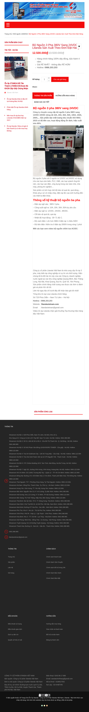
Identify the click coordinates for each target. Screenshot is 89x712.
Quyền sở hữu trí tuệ (15, 640)
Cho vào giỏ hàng (60, 79)
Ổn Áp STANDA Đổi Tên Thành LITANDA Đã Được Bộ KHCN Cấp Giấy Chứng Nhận (16, 86)
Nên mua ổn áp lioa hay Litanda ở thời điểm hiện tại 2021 (16, 118)
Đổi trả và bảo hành (52, 634)
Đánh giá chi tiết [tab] (41, 102)
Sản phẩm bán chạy (13, 42)
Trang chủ (8, 34)
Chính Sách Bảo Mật (53, 578)
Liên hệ (10, 567)
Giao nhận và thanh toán (54, 629)
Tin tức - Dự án (11, 50)
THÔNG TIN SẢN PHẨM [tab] (43, 96)
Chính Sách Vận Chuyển (54, 562)
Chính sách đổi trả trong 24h (55, 567)
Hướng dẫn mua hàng (53, 624)
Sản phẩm (11, 562)
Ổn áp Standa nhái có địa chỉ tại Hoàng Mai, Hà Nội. (17, 100)
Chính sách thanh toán (53, 557)
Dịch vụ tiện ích (13, 634)
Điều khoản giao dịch (15, 629)
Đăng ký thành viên (52, 640)
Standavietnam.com (50, 304)
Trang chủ (11, 557)
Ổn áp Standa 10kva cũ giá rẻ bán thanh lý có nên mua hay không (17, 128)
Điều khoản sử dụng (15, 624)
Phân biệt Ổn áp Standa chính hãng (17, 108)
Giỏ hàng (11, 573)
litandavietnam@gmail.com (18, 537)
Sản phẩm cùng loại (43, 412)
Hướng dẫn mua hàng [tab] (65, 96)
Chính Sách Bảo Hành (53, 573)
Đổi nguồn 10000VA (20, 34)
